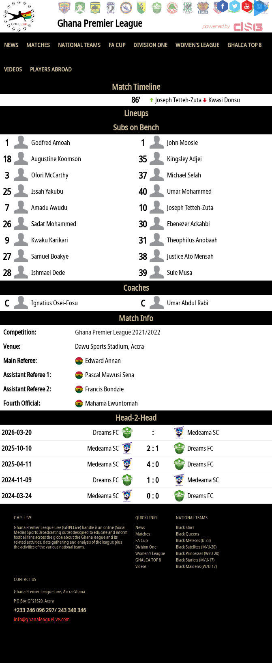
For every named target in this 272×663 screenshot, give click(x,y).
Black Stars (185, 527)
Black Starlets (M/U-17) (195, 560)
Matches (38, 45)
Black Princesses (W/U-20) (197, 553)
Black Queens (187, 534)
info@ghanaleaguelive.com (42, 619)
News (11, 45)
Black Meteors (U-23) (193, 540)
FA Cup (117, 45)
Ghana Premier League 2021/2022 (118, 332)
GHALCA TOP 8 (244, 45)
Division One (150, 45)
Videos (13, 69)
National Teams (79, 45)
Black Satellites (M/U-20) (196, 547)
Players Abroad (51, 69)
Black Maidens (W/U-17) (196, 566)
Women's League (197, 45)
